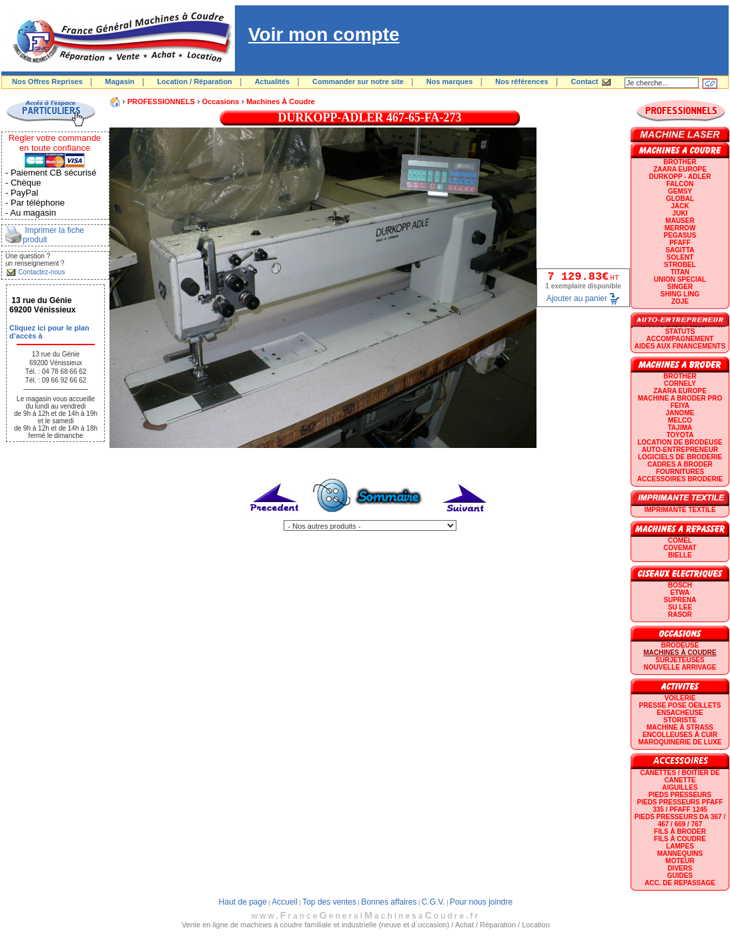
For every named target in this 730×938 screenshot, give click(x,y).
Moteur (679, 861)
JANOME (680, 413)
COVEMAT (679, 547)
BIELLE (680, 555)
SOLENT (680, 257)
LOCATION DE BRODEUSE (680, 442)
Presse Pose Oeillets (680, 705)
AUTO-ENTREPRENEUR (680, 449)
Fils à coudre (680, 839)
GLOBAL (680, 198)
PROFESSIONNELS (161, 101)
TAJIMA (680, 427)
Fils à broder (680, 831)
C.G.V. (433, 902)
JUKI (680, 213)
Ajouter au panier (576, 298)
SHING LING (680, 294)
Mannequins (680, 853)
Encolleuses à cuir (680, 734)
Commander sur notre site (358, 81)
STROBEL (680, 264)
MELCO (680, 420)
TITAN (680, 272)
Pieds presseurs (680, 794)
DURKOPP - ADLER (680, 176)
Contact (585, 81)
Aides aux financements (680, 346)
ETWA (680, 592)
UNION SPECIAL (680, 279)
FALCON (679, 184)
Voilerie (680, 698)
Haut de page (243, 902)
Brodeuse (680, 645)
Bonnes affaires (388, 902)
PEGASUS (680, 235)
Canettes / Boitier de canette (679, 776)
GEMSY (680, 191)
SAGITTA (679, 250)
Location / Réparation (194, 81)
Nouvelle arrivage (680, 667)
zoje (680, 301)
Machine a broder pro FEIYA (680, 402)
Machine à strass (680, 727)
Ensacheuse (680, 712)
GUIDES (680, 875)
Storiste (680, 720)
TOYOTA (680, 435)
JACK (680, 206)
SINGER (680, 286)
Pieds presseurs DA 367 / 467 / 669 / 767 (680, 820)
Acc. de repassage (680, 883)
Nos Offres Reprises (47, 81)
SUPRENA (680, 600)
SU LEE (680, 607)
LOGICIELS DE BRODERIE (680, 457)
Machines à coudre (280, 101)
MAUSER (679, 220)
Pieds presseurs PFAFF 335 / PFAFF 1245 (680, 805)
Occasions (221, 101)
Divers (679, 868)
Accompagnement (680, 338)
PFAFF (680, 242)
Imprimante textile (679, 509)
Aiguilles (679, 787)
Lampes (680, 846)
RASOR (680, 614)
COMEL (680, 540)
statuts (680, 331)
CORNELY (680, 383)
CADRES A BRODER (680, 464)
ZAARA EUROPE (680, 169)
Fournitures (680, 471)
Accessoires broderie (680, 479)
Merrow (680, 228)
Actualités (272, 81)
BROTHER (679, 162)
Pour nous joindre (481, 902)
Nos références (522, 81)
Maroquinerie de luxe (679, 742)
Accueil (285, 902)
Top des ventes (329, 902)
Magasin (120, 81)
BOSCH (680, 585)
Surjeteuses (679, 660)
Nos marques (449, 81)
